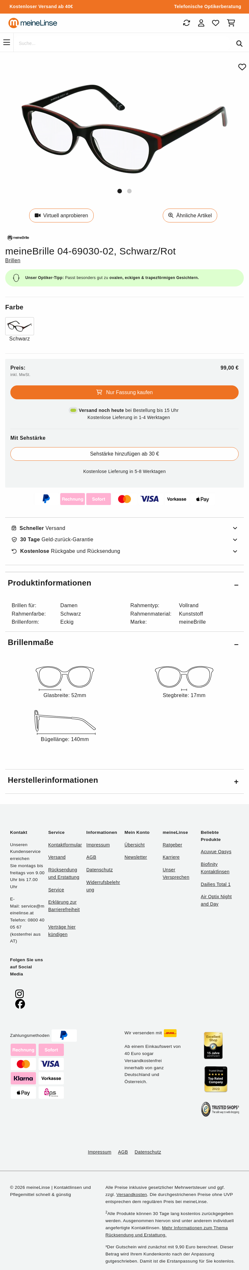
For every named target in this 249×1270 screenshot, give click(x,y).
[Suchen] (239, 44)
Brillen (12, 260)
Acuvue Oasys (216, 851)
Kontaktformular (65, 844)
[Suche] (122, 44)
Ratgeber (172, 844)
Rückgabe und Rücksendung (66, 551)
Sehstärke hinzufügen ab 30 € (124, 454)
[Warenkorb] (232, 23)
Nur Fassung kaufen (124, 392)
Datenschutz (99, 869)
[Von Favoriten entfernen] (242, 67)
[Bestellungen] (186, 23)
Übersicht (134, 844)
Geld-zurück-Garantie (52, 539)
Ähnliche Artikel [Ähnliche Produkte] (190, 215)
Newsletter (135, 857)
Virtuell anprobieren (61, 215)
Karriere (171, 857)
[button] (119, 191)
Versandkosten (131, 1194)
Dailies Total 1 (216, 884)
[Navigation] (6, 42)
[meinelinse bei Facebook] (20, 1004)
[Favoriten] (215, 23)
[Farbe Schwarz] (19, 330)
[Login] (201, 23)
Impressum (98, 844)
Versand (38, 528)
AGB (91, 857)
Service (56, 889)
